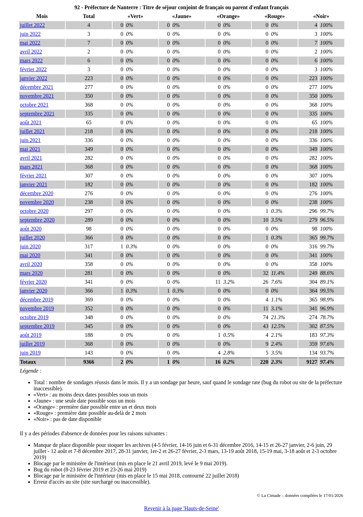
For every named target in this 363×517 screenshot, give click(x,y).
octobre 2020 (34, 211)
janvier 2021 (33, 184)
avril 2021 (31, 158)
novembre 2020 (37, 202)
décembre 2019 (36, 299)
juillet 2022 (32, 25)
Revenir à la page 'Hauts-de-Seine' (181, 508)
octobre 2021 (34, 105)
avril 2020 (31, 264)
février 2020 (33, 282)
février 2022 (33, 69)
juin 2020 (30, 246)
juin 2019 (30, 353)
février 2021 (33, 175)
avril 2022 (31, 51)
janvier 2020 (33, 291)
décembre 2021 (36, 87)
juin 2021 (30, 140)
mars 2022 (31, 60)
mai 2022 (30, 43)
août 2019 (31, 335)
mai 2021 (30, 149)
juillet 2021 (32, 131)
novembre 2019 (37, 308)
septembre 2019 (37, 326)
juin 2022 (30, 34)
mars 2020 (31, 273)
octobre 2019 (34, 317)
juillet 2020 (32, 237)
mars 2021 (31, 167)
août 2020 (31, 229)
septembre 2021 (37, 113)
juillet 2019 (32, 344)
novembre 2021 (37, 96)
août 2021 (31, 122)
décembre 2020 (36, 193)
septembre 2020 (37, 220)
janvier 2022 (33, 78)
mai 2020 (30, 255)
